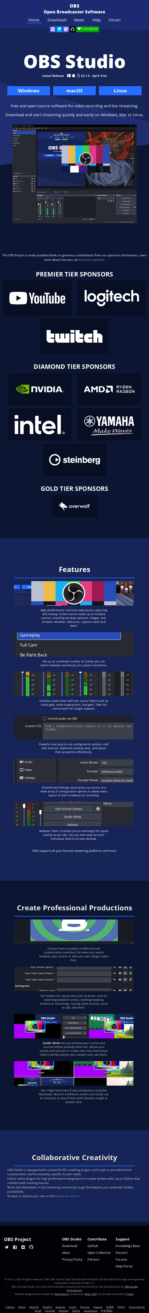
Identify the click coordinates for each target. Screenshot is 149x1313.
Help (96, 20)
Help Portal (124, 1266)
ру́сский (50, 1310)
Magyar (97, 1307)
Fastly (129, 1294)
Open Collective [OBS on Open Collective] (99, 1253)
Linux (120, 90)
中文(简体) (107, 1310)
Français (85, 1307)
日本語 (110, 1307)
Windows (28, 91)
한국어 (121, 1307)
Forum (115, 20)
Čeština (10, 1307)
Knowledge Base (128, 1246)
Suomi (72, 1307)
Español (47, 1307)
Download (57, 20)
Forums (121, 1259)
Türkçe (76, 1310)
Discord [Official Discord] (121, 1253)
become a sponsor (91, 260)
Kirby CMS (91, 1294)
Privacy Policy (72, 1259)
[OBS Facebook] (15, 1247)
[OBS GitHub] (31, 1247)
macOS (74, 91)
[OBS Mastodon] (66, 29)
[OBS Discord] (53, 29)
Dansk (22, 1307)
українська (90, 1310)
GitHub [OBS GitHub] (92, 1246)
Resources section (67, 1196)
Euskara (60, 1307)
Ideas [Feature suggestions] (66, 1253)
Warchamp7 (62, 1294)
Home (34, 20)
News (79, 20)
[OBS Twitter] (59, 29)
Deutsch (34, 1307)
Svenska (63, 1310)
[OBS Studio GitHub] (72, 29)
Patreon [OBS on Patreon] (93, 1259)
